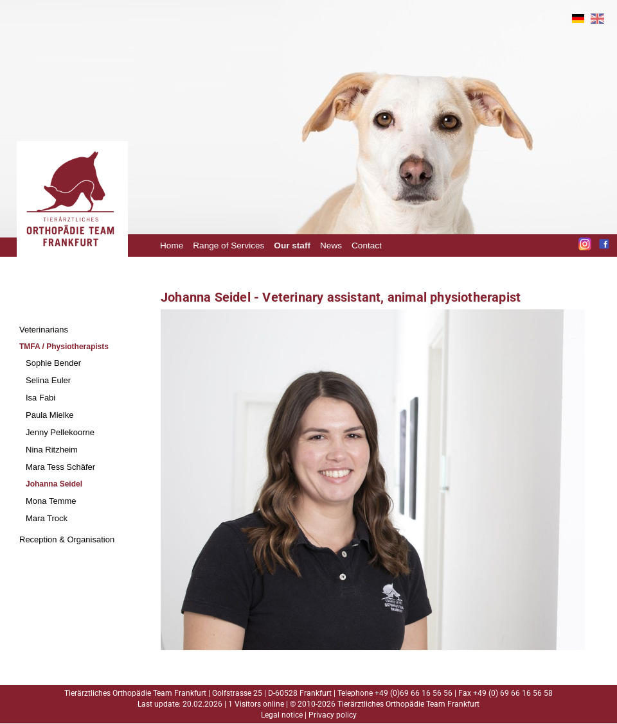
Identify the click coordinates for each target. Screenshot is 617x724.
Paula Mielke (49, 415)
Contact (367, 245)
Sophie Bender (53, 363)
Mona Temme (51, 501)
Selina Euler (48, 380)
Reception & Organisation (66, 539)
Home (171, 245)
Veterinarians (43, 329)
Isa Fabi (40, 397)
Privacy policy (332, 715)
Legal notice (282, 715)
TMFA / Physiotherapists (64, 346)
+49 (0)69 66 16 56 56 (413, 693)
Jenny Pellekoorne (60, 432)
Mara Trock (46, 518)
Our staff (292, 245)
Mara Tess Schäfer (60, 467)
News (331, 245)
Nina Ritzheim (52, 449)
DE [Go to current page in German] (578, 18)
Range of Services (228, 245)
